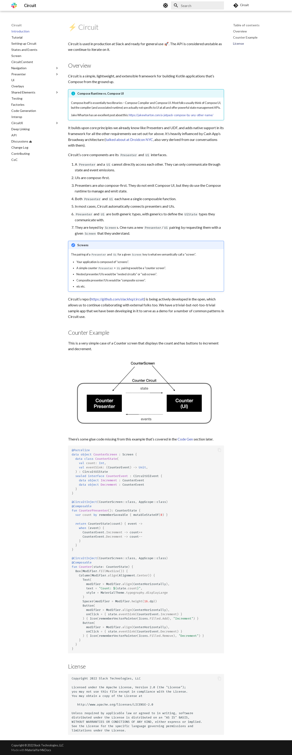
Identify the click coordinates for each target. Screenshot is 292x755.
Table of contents (246, 25)
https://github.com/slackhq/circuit (117, 299)
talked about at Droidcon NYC (129, 139)
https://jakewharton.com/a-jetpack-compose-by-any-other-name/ (171, 115)
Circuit (16, 25)
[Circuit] (14, 5)
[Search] (197, 5)
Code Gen (185, 439)
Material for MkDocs (38, 750)
